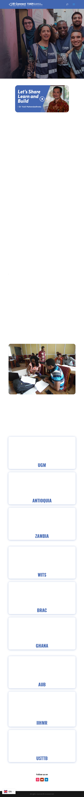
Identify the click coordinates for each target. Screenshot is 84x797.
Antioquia (42, 500)
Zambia (42, 536)
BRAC (42, 610)
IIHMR (42, 722)
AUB (42, 684)
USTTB (42, 758)
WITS (42, 574)
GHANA (42, 645)
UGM (42, 465)
